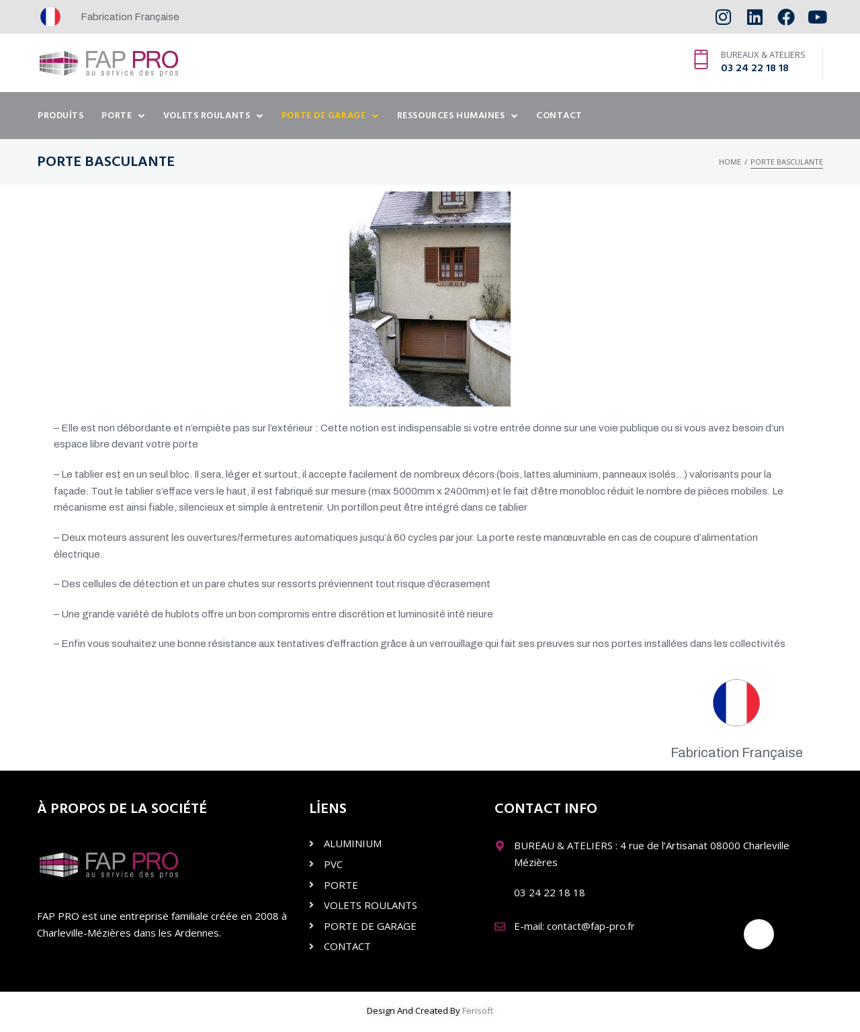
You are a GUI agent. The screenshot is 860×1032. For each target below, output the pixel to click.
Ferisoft (477, 1010)
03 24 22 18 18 (755, 68)
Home (730, 162)
